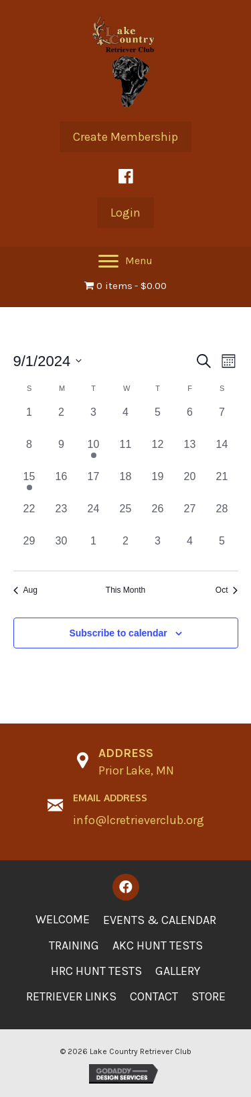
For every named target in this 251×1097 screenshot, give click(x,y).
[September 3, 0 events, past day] (94, 420)
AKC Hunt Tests (157, 945)
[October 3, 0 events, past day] (158, 549)
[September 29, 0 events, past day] (29, 549)
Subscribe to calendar (118, 633)
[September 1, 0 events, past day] (29, 420)
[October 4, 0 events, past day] (190, 549)
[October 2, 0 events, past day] (126, 549)
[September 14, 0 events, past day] (222, 453)
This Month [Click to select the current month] (125, 590)
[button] (125, 136)
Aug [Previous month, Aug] (25, 590)
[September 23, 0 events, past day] (62, 517)
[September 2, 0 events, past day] (62, 420)
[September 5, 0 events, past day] (158, 420)
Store (208, 996)
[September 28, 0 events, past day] (222, 517)
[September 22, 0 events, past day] (29, 517)
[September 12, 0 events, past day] (158, 453)
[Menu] (125, 261)
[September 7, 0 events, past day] (222, 420)
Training (74, 945)
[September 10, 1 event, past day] (94, 453)
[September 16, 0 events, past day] (62, 485)
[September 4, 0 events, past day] (126, 420)
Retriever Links (71, 996)
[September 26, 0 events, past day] (158, 517)
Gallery (177, 971)
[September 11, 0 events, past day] (126, 453)
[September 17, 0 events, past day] (94, 485)
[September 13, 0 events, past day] (190, 453)
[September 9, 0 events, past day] (62, 453)
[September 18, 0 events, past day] (126, 485)
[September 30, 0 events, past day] (62, 549)
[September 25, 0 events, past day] (126, 517)
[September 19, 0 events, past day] (158, 485)
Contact (154, 996)
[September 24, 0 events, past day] (94, 517)
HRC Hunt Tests (96, 971)
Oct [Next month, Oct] (227, 590)
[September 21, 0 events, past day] (222, 485)
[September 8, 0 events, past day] (29, 453)
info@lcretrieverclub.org (138, 820)
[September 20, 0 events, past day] (190, 485)
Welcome (62, 919)
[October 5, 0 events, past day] (222, 549)
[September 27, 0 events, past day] (190, 517)
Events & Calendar (159, 920)
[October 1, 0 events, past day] (94, 549)
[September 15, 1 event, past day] (29, 485)
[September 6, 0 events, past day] (190, 420)
